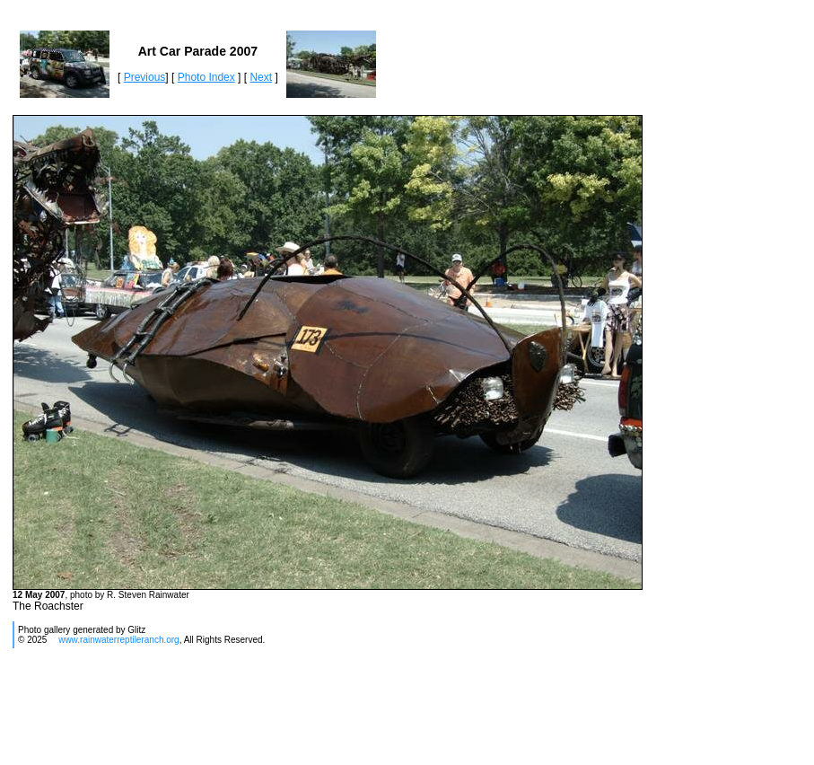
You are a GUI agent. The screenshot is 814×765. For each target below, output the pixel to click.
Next (260, 77)
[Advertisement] (337, 713)
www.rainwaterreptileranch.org (118, 640)
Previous (145, 77)
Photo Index (206, 77)
